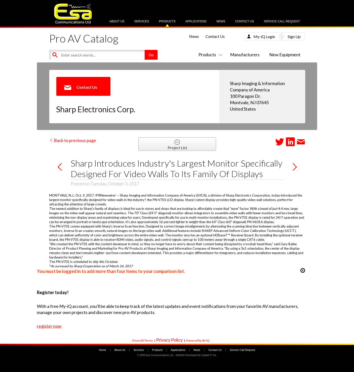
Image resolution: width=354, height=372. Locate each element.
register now (49, 326)
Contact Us (244, 21)
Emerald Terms (143, 340)
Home (102, 349)
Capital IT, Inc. (209, 355)
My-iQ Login (264, 36)
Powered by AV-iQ (197, 340)
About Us (116, 21)
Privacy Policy (169, 340)
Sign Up (294, 36)
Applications (195, 21)
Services (141, 21)
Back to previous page (72, 140)
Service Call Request (282, 21)
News (220, 21)
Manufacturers (245, 54)
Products (167, 21)
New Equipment (284, 54)
